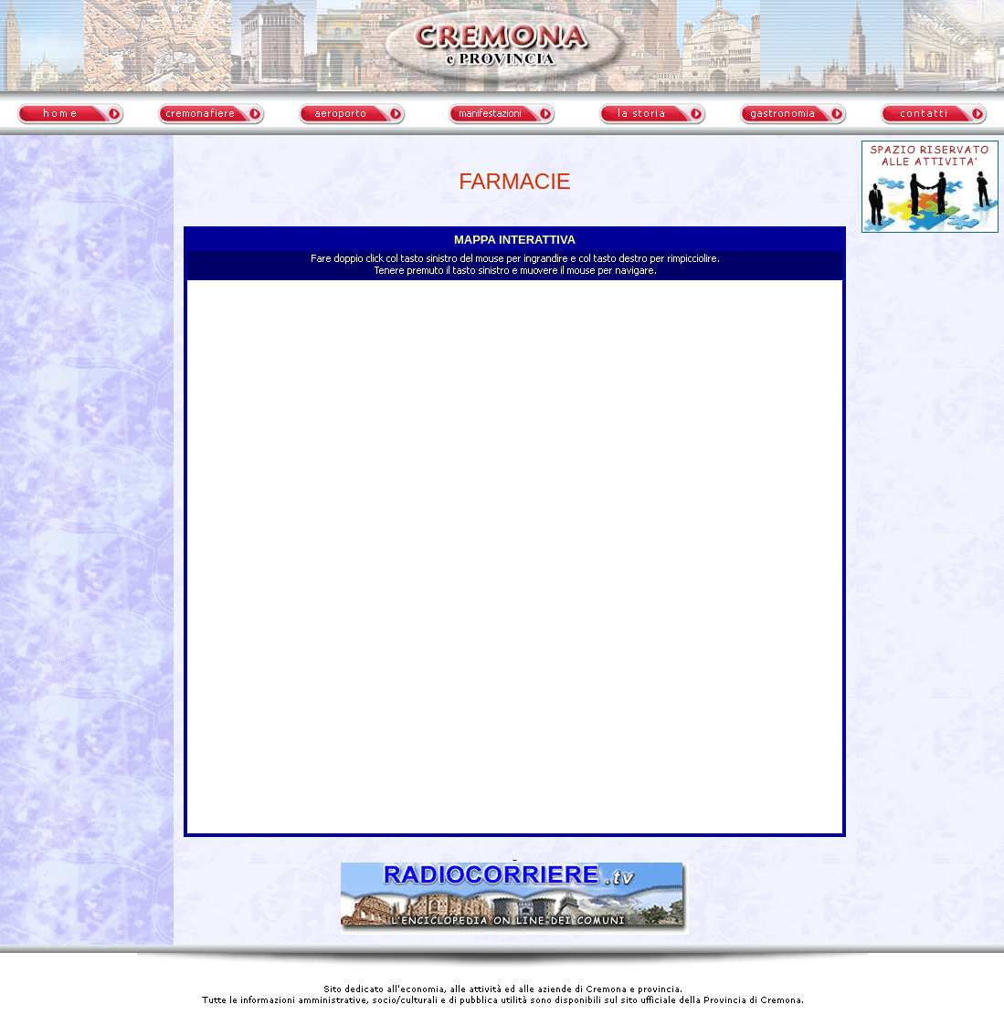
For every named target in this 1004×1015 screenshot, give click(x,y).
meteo (86, 305)
